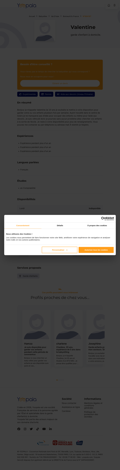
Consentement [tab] (22, 225)
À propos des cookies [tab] (97, 225)
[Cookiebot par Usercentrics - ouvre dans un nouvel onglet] (103, 219)
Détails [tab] (60, 225)
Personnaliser (59, 250)
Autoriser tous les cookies (96, 250)
